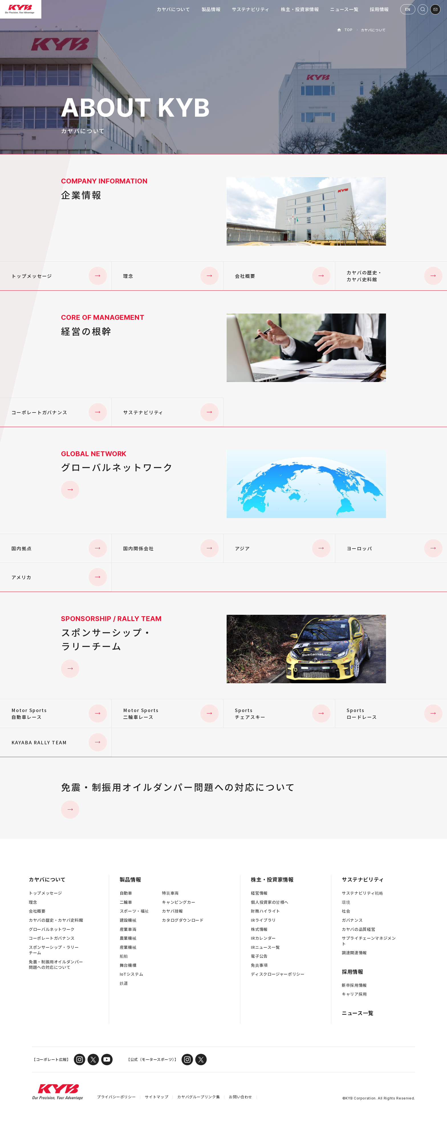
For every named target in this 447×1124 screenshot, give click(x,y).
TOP (348, 30)
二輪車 (126, 902)
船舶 (124, 956)
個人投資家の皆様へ (269, 902)
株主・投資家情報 (300, 9)
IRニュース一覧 (265, 947)
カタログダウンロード (183, 920)
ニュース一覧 (344, 9)
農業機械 (128, 938)
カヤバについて (173, 9)
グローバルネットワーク (52, 929)
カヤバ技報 (172, 911)
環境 (346, 902)
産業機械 (128, 947)
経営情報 (259, 893)
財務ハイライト (265, 911)
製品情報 (211, 9)
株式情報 (259, 929)
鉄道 (124, 983)
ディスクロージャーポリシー (277, 974)
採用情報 (379, 9)
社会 (346, 911)
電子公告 (259, 956)
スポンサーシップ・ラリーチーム (54, 950)
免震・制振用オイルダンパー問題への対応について (56, 964)
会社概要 (37, 911)
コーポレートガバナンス (52, 938)
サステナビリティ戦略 (362, 893)
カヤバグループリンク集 (198, 1096)
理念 (33, 902)
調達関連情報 (354, 952)
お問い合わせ (240, 1096)
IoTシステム (131, 974)
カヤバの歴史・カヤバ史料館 (56, 920)
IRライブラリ (263, 920)
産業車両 (128, 929)
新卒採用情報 (354, 985)
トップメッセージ (45, 893)
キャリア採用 (354, 994)
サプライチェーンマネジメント (369, 941)
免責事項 (259, 965)
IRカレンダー (263, 938)
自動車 (126, 893)
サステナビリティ (250, 9)
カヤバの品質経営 (358, 929)
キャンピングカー (178, 902)
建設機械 (128, 920)
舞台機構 (128, 965)
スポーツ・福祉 (134, 911)
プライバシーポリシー (116, 1096)
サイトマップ (156, 1096)
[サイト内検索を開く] (423, 9)
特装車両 (170, 893)
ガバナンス (352, 920)
